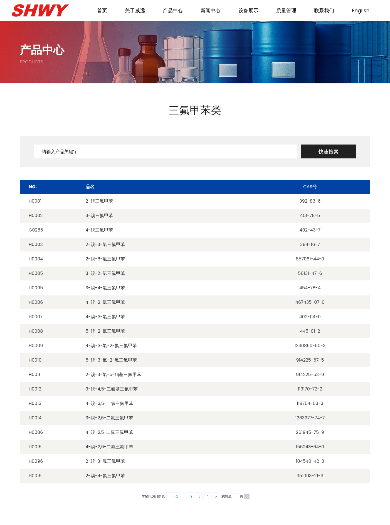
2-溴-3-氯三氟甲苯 (105, 244)
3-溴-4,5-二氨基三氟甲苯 (112, 389)
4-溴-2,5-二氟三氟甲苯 (109, 432)
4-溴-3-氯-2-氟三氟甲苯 (111, 345)
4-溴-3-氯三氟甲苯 (105, 316)
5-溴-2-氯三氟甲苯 (105, 331)
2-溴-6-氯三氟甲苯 (105, 259)
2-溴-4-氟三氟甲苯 (105, 475)
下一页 (174, 496)
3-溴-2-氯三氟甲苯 (105, 273)
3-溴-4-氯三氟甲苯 (105, 288)
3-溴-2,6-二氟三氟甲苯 (109, 418)
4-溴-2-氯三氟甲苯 (105, 302)
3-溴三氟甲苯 (99, 215)
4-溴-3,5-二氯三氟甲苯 (109, 403)
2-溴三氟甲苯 (99, 201)
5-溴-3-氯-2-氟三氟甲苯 (111, 360)
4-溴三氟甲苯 (99, 230)
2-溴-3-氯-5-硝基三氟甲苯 (114, 374)
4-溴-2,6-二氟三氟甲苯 (109, 447)
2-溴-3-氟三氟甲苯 (105, 461)
